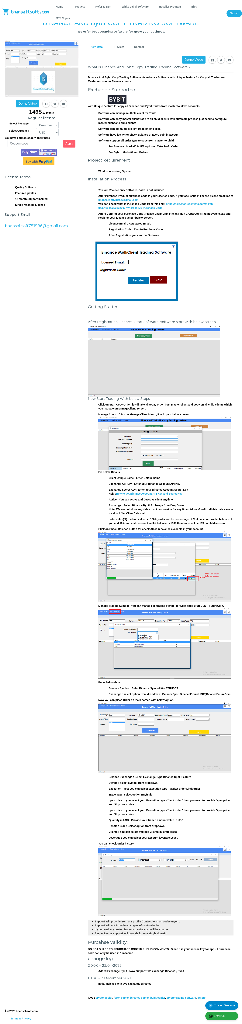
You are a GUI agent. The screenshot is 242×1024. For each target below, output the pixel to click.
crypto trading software (181, 997)
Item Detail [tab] (97, 46)
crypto (201, 997)
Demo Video (27, 103)
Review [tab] (119, 46)
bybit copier (157, 997)
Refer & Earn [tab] (103, 6)
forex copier (121, 997)
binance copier (139, 997)
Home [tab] (59, 6)
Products (79, 6)
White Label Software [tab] (135, 6)
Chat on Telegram (222, 1006)
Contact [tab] (139, 46)
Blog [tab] (194, 6)
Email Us (217, 1016)
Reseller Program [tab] (170, 6)
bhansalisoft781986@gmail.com (118, 199)
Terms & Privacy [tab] (21, 1018)
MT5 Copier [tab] (63, 18)
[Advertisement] (42, 270)
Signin (234, 13)
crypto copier (104, 997)
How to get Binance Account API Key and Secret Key (149, 493)
